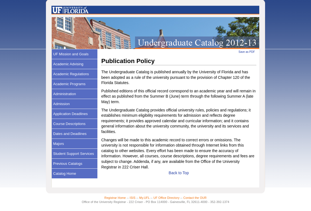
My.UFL (144, 197)
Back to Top (179, 173)
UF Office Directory (166, 197)
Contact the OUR (195, 197)
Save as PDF (247, 52)
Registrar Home (115, 197)
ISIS (133, 197)
